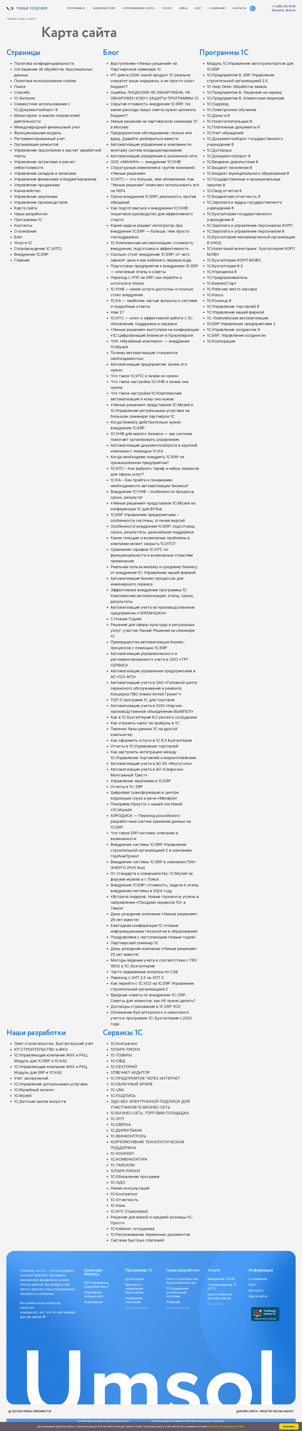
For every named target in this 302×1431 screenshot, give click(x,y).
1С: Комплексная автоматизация (237, 318)
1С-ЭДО (118, 1182)
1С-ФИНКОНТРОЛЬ (128, 1136)
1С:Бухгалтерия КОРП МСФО (234, 260)
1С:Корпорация (221, 341)
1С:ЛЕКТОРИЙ (124, 1066)
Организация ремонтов (36, 144)
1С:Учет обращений (225, 133)
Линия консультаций (130, 1188)
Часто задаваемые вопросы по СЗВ (144, 971)
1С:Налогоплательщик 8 (229, 121)
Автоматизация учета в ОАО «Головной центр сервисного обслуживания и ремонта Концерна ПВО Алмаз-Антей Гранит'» (154, 688)
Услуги (167, 8)
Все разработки (178, 1308)
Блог (198, 8)
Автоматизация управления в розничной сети (154, 156)
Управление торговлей (134, 1300)
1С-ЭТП (117, 1118)
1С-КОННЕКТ (122, 1153)
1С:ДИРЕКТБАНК (126, 1130)
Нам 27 (117, 312)
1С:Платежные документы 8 (233, 127)
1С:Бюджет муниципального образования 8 (248, 173)
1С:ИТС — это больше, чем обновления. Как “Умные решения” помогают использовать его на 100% (155, 185)
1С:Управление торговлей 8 (233, 306)
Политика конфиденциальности (44, 63)
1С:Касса (215, 295)
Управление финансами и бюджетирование (55, 179)
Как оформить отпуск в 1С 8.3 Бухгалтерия (151, 740)
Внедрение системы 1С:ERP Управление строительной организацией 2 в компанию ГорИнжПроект (151, 850)
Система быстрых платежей (137, 1240)
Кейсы (183, 8)
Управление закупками (35, 196)
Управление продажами (37, 185)
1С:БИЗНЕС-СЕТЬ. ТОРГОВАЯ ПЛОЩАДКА (150, 1113)
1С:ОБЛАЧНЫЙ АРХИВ (131, 1084)
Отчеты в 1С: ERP (127, 786)
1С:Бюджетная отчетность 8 (233, 196)
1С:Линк (118, 1205)
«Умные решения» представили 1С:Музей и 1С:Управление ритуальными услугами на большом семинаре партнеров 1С (152, 410)
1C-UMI (117, 1090)
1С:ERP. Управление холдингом (236, 335)
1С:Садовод (218, 104)
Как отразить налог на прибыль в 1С (145, 723)
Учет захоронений (31, 1078)
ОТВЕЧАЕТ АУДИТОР (130, 1072)
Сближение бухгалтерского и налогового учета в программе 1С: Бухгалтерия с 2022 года (151, 1018)
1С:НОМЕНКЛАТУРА (129, 1159)
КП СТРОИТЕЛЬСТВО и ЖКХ (40, 1049)
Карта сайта (25, 208)
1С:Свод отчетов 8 (224, 190)
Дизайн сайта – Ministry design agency (265, 1411)
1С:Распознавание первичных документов (150, 1234)
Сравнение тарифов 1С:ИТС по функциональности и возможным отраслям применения (152, 555)
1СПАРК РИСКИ (125, 1049)
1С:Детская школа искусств (40, 1101)
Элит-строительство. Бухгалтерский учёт (54, 1043)
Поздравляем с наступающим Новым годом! (153, 937)
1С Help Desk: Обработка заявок (237, 86)
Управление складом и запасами (45, 173)
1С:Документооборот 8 (229, 156)
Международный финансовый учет (47, 127)
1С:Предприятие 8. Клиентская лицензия (245, 98)
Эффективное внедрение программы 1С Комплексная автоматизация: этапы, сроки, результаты (152, 596)
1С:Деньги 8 (218, 115)
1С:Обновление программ (135, 1176)
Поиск (20, 86)
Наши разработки (30, 214)
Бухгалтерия (134, 1279)
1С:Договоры (219, 150)
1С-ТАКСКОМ (123, 1165)
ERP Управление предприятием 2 (96, 1284)
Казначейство (27, 190)
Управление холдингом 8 (93, 1294)
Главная (11, 18)
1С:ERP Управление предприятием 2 (241, 323)
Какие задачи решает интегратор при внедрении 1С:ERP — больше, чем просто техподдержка (150, 231)
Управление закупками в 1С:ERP (141, 781)
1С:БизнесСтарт (222, 283)
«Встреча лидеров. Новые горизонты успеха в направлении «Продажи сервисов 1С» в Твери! (155, 902)
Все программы (137, 1308)
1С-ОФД (118, 1061)
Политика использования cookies (45, 80)
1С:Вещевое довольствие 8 (232, 161)
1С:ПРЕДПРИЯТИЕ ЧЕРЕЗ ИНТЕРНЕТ (145, 1078)
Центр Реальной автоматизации (220, 1296)
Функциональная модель (37, 133)
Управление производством (40, 202)
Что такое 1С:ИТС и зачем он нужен (144, 376)
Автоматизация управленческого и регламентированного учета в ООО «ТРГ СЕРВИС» (149, 659)
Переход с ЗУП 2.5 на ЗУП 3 (137, 977)
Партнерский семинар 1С (134, 943)
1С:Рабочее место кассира (232, 289)
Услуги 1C (23, 242)
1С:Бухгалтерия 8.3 (225, 266)
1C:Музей (22, 1095)
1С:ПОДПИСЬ (123, 1095)
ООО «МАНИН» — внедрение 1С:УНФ (146, 161)
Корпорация (93, 1302)
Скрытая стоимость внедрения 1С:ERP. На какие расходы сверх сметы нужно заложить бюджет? (153, 110)
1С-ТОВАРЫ (121, 1055)
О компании (217, 8)
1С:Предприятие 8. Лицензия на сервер (244, 92)
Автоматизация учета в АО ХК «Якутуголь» (151, 763)
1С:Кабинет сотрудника (132, 1228)
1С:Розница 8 (219, 300)
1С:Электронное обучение (231, 109)
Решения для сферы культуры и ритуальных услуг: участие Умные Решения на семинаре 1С (153, 630)
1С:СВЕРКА (121, 1124)
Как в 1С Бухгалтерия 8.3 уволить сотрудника (154, 717)
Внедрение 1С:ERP (104, 8)
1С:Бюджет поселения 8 (229, 167)
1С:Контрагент (124, 1043)
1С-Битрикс (24, 98)
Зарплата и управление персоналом (134, 1288)
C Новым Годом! (126, 619)
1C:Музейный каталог (34, 1090)
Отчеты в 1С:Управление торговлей (144, 746)
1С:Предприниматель (227, 277)
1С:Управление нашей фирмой (235, 312)
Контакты (239, 8)
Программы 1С (76, 8)
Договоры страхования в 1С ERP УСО (146, 1006)
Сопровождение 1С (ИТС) (138, 8)
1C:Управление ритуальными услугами (51, 1084)
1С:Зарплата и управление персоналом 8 (245, 231)
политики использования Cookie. (226, 1426)
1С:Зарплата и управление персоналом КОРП (250, 225)
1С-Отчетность (124, 1199)
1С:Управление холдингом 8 (233, 329)
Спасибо (22, 92)
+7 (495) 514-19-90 (284, 6)
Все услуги (216, 1304)
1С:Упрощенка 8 (222, 271)
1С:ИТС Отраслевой (129, 1211)
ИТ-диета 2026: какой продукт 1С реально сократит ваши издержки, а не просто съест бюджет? (153, 81)
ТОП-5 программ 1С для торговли (143, 700)
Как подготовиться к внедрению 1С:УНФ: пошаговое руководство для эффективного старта (152, 214)
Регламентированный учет (39, 138)
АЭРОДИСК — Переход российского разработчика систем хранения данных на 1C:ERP (151, 821)
